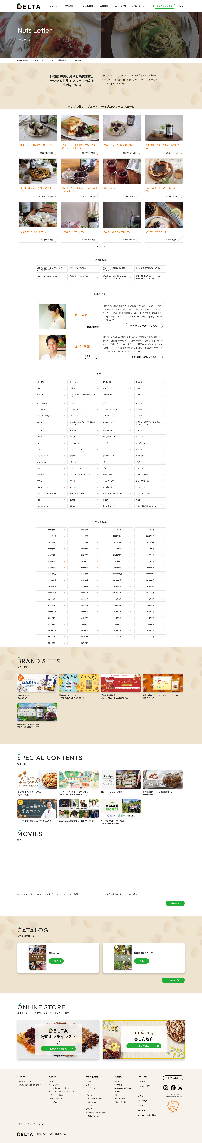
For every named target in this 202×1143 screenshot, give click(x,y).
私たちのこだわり (25, 1081)
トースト (139, 449)
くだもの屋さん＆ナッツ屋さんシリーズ (82, 396)
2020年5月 (150, 580)
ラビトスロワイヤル (143, 481)
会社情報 (105, 6)
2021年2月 (117, 568)
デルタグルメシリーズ (78, 449)
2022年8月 (52, 542)
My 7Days (73, 382)
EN (180, 6)
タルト (39, 443)
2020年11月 (84, 574)
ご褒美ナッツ (107, 395)
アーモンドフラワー (77, 416)
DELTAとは (118, 1085)
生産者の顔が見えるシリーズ (146, 506)
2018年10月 (117, 612)
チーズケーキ (140, 443)
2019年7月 (84, 599)
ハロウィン (140, 456)
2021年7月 (84, 561)
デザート (40, 449)
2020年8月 (52, 580)
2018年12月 (52, 612)
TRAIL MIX (107, 382)
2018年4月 (52, 624)
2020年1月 (150, 586)
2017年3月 (84, 643)
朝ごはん (73, 506)
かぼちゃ (40, 395)
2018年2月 (117, 624)
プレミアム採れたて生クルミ (80, 475)
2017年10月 (117, 631)
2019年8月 (52, 599)
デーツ (105, 449)
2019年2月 (117, 605)
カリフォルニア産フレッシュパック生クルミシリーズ (148, 423)
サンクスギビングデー (111, 437)
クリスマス (140, 430)
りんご (72, 403)
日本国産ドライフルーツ (94, 1116)
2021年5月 (150, 561)
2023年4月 (52, 530)
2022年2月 (117, 549)
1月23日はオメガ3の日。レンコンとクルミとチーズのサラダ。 (115, 277)
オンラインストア (164, 6)
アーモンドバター (142, 409)
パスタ (105, 462)
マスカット (41, 481)
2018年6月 (117, 618)
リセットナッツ (42, 487)
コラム (140, 1096)
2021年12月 (52, 555)
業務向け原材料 (92, 1076)
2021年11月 (84, 555)
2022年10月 (117, 536)
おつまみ (139, 382)
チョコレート (74, 443)
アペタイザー (42, 409)
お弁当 (72, 388)
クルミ (39, 437)
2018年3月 (84, 624)
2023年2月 (117, 530)
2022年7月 (85, 542)
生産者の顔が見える (55, 1099)
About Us (55, 6)
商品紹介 (71, 6)
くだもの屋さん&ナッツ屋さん (59, 1088)
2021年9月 (150, 555)
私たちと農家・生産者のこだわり (30, 1085)
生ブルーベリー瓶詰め (56, 1095)
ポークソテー (107, 475)
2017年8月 (52, 637)
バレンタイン (42, 462)
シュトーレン (140, 437)
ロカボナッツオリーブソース (47, 493)
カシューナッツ (108, 422)
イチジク (106, 416)
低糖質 (72, 500)
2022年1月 (150, 549)
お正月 (105, 388)
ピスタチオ (90, 1109)
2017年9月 (150, 631)
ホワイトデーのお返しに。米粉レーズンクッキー (115, 269)
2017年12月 (52, 631)
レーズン (73, 487)
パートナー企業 (119, 1099)
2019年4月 (52, 605)
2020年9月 (150, 574)
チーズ (105, 443)
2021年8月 (52, 561)
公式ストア (142, 1110)
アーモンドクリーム (110, 409)
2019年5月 (150, 599)
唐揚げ (105, 500)
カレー (39, 430)
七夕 (38, 500)
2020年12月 (51, 574)
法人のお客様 (88, 6)
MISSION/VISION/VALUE (122, 1088)
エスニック (41, 422)
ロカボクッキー (108, 487)
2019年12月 (52, 593)
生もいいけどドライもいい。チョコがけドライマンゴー (49, 269)
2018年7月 (84, 618)
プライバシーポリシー (25, 1124)
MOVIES (141, 1106)
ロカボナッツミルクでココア (47, 276)
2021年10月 (117, 555)
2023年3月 (85, 530)
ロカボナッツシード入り (78, 493)
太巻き (138, 500)
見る (56, 961)
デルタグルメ (53, 1102)
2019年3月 (84, 605)
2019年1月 (150, 605)
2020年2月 (117, 586)
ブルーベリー (107, 468)
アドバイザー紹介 (120, 1102)
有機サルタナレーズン (45, 506)
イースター (140, 416)
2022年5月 (150, 542)
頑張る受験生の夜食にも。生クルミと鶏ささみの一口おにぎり (148, 277)
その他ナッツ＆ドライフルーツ (97, 1112)
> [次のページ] (104, 246)
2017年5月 (150, 637)
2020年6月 (117, 580)
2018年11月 (84, 612)
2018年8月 (52, 618)
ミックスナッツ (108, 481)
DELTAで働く (121, 6)
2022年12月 (52, 536)
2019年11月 (84, 593)
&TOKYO (40, 382)
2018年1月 (150, 624)
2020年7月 (84, 580)
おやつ (39, 388)
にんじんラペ (42, 403)
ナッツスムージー (109, 456)
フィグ (39, 468)
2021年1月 (150, 568)
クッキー (73, 430)
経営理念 (117, 1081)
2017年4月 (52, 643)
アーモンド (74, 409)
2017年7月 (84, 637)
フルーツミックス (76, 468)
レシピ (140, 1091)
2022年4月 (52, 549)
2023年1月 (150, 530)
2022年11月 (85, 536)
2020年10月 (117, 574)
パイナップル (74, 462)
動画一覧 (175, 907)
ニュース (141, 1081)
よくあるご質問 (144, 1086)
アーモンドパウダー (44, 416)
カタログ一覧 (173, 980)
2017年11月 (84, 631)
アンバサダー (143, 1101)
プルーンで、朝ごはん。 (78, 268)
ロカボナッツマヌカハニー (112, 493)
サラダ (72, 437)
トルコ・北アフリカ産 (94, 1099)
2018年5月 (150, 618)
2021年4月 (51, 568)
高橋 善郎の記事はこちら (144, 357)
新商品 (50, 1081)
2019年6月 (117, 599)
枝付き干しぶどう (109, 506)
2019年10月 (117, 593)
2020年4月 (52, 586)
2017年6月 (117, 637)
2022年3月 (85, 549)
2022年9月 (150, 536)
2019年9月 (150, 593)
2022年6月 (117, 542)
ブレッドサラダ (141, 468)
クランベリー (107, 430)
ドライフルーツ (42, 456)
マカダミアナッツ (142, 475)
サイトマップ (38, 1124)
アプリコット (140, 403)
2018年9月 (150, 612)
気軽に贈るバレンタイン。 (79, 276)
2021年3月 (84, 568)
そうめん (139, 395)
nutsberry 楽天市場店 (147, 1115)
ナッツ (72, 456)
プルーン (40, 475)
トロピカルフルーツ (93, 1102)
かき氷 (138, 388)
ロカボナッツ (140, 487)
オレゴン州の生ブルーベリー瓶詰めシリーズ (82, 423)
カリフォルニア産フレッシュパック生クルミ (63, 1092)
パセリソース (140, 462)
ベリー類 (89, 1105)
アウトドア (107, 403)
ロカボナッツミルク (143, 493)
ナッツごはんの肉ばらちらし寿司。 (148, 268)
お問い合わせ (138, 6)
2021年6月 (117, 561)
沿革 (115, 1095)
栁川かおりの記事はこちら (143, 325)
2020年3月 (85, 586)
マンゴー (73, 481)
